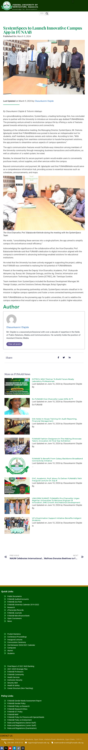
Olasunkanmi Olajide (44, 101)
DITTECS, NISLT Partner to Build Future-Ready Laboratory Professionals (53, 380)
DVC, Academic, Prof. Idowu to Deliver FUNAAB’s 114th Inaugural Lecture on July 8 (57, 479)
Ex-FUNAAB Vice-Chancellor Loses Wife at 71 (52, 399)
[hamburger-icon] (42, 13)
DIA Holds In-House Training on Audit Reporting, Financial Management (54, 420)
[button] (47, 13)
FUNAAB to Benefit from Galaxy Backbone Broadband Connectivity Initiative (57, 459)
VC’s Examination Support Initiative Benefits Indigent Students (56, 519)
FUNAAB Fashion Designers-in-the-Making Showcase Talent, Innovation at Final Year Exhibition (56, 440)
